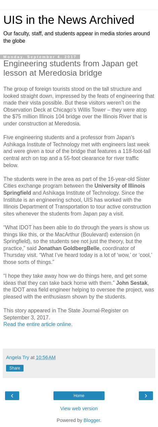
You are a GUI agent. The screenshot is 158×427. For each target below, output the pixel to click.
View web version (79, 408)
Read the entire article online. (38, 324)
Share (14, 368)
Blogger (92, 420)
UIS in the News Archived (68, 19)
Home (79, 395)
